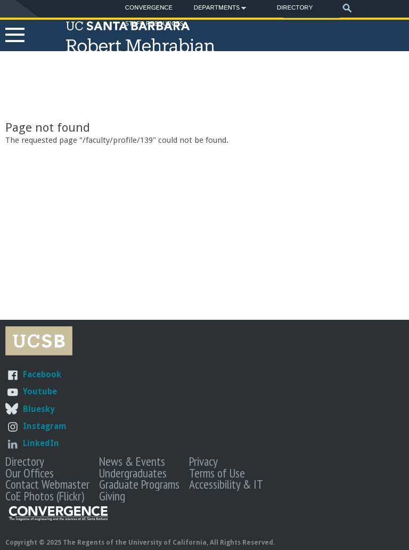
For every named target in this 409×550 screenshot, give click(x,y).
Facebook (42, 374)
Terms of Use (217, 473)
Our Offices (29, 473)
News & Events (132, 461)
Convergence (149, 7)
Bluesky (38, 409)
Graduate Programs (139, 484)
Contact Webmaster (47, 484)
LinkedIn (41, 443)
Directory (295, 7)
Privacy (203, 461)
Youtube (40, 391)
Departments (217, 9)
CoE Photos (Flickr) (44, 496)
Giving (112, 496)
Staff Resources (154, 23)
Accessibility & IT (226, 484)
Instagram (45, 426)
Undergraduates (133, 473)
